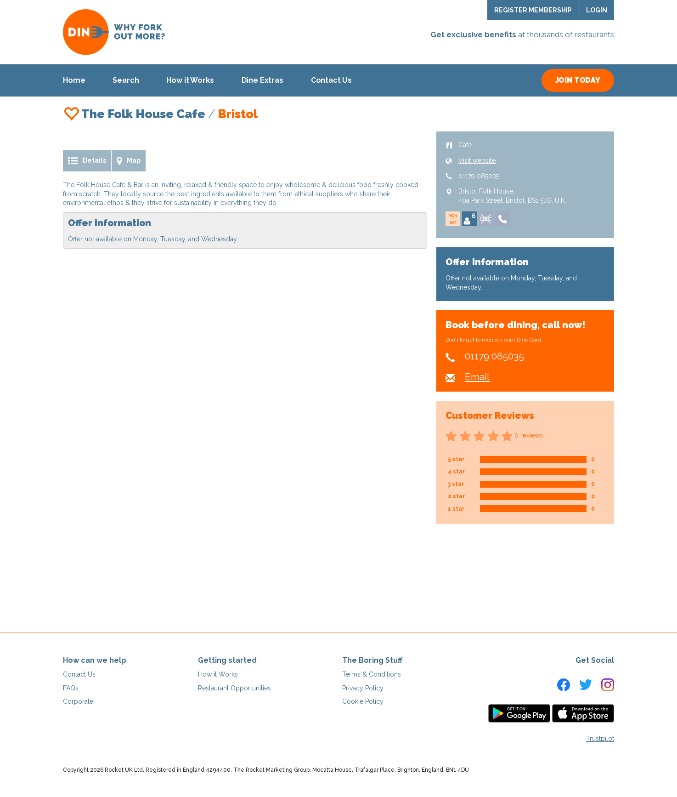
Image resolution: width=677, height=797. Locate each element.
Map (129, 160)
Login (596, 10)
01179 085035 (478, 176)
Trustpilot (600, 738)
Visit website (477, 160)
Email (477, 376)
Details (87, 160)
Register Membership (533, 10)
